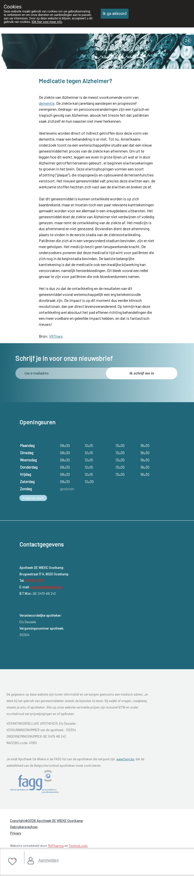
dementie (46, 103)
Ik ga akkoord (115, 13)
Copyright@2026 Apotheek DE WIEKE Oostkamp (46, 821)
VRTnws (56, 336)
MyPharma (56, 845)
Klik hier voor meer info (47, 22)
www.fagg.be (125, 759)
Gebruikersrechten (24, 827)
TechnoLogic (78, 845)
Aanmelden (48, 860)
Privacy (15, 833)
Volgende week (33, 498)
